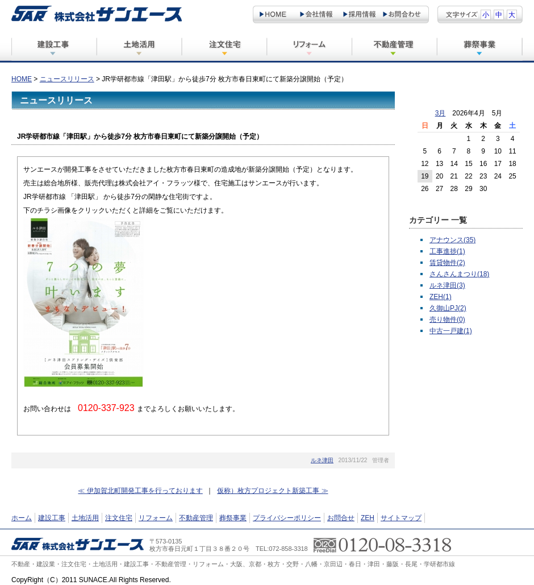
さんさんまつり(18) (459, 274)
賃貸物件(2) (447, 263)
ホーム (21, 518)
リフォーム (156, 518)
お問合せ (340, 518)
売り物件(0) (447, 319)
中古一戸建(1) (450, 331)
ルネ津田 (322, 460)
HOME (21, 79)
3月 (440, 113)
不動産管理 (196, 518)
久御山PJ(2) (447, 308)
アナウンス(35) (452, 240)
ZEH (367, 518)
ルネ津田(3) (447, 285)
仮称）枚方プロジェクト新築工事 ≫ (272, 491)
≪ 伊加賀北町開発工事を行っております (140, 491)
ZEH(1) (440, 297)
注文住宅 (118, 518)
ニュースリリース (67, 79)
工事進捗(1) (447, 251)
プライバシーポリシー (287, 518)
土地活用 (85, 518)
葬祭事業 (233, 518)
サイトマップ (401, 518)
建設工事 (51, 518)
